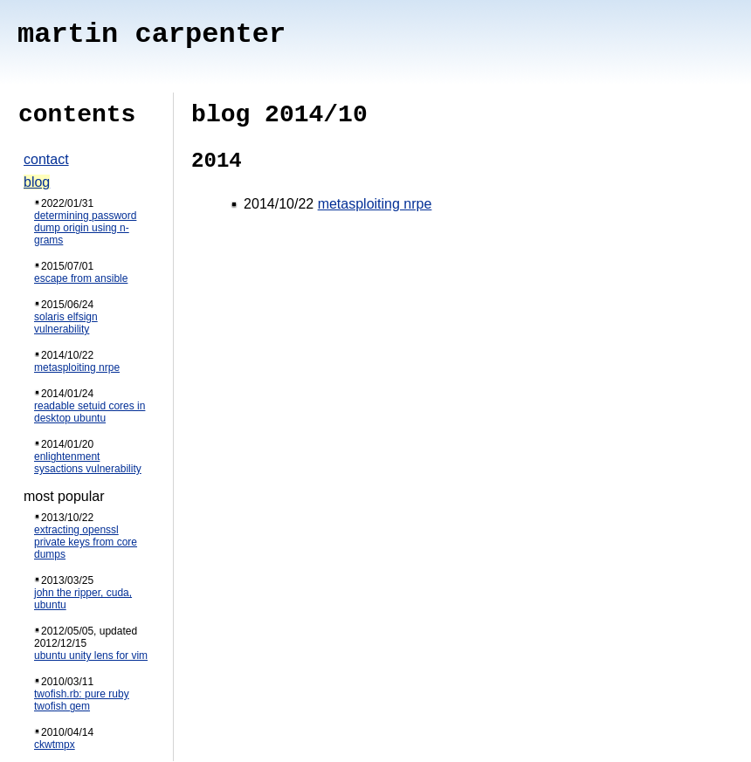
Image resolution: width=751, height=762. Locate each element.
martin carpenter (151, 34)
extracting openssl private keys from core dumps (85, 542)
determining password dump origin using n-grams (85, 227)
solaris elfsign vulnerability (66, 323)
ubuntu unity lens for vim (91, 655)
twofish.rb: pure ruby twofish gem (81, 700)
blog (37, 182)
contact (46, 159)
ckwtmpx (54, 744)
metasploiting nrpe (77, 367)
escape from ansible (80, 278)
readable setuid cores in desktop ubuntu (89, 412)
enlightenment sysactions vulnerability (87, 462)
